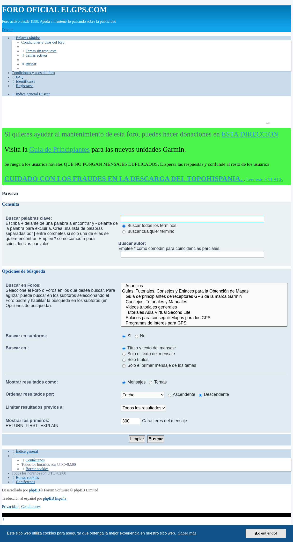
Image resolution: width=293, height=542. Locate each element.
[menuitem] (43, 42)
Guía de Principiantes (59, 149)
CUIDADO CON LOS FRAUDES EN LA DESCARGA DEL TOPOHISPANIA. (124, 178)
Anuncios (204, 286)
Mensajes (134, 382)
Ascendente (181, 394)
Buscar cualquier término (148, 231)
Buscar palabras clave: (29, 218)
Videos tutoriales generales (204, 307)
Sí (127, 335)
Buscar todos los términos (149, 225)
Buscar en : (17, 348)
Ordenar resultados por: (30, 394)
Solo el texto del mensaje (148, 353)
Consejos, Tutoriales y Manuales (204, 302)
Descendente (214, 394)
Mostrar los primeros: (27, 420)
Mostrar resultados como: (32, 382)
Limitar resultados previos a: (35, 407)
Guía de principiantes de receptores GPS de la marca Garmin (204, 296)
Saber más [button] (187, 533)
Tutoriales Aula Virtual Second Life (204, 312)
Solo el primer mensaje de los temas (159, 365)
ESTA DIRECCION (250, 134)
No (140, 335)
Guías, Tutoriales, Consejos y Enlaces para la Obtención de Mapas (204, 291)
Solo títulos (135, 359)
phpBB (34, 490)
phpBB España (54, 498)
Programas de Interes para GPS (204, 323)
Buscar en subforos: (26, 335)
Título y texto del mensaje (149, 348)
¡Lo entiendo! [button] (266, 533)
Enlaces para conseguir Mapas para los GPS (204, 318)
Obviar (7, 30)
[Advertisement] (143, 112)
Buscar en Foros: (23, 285)
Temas (158, 382)
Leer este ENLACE (264, 179)
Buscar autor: (132, 243)
